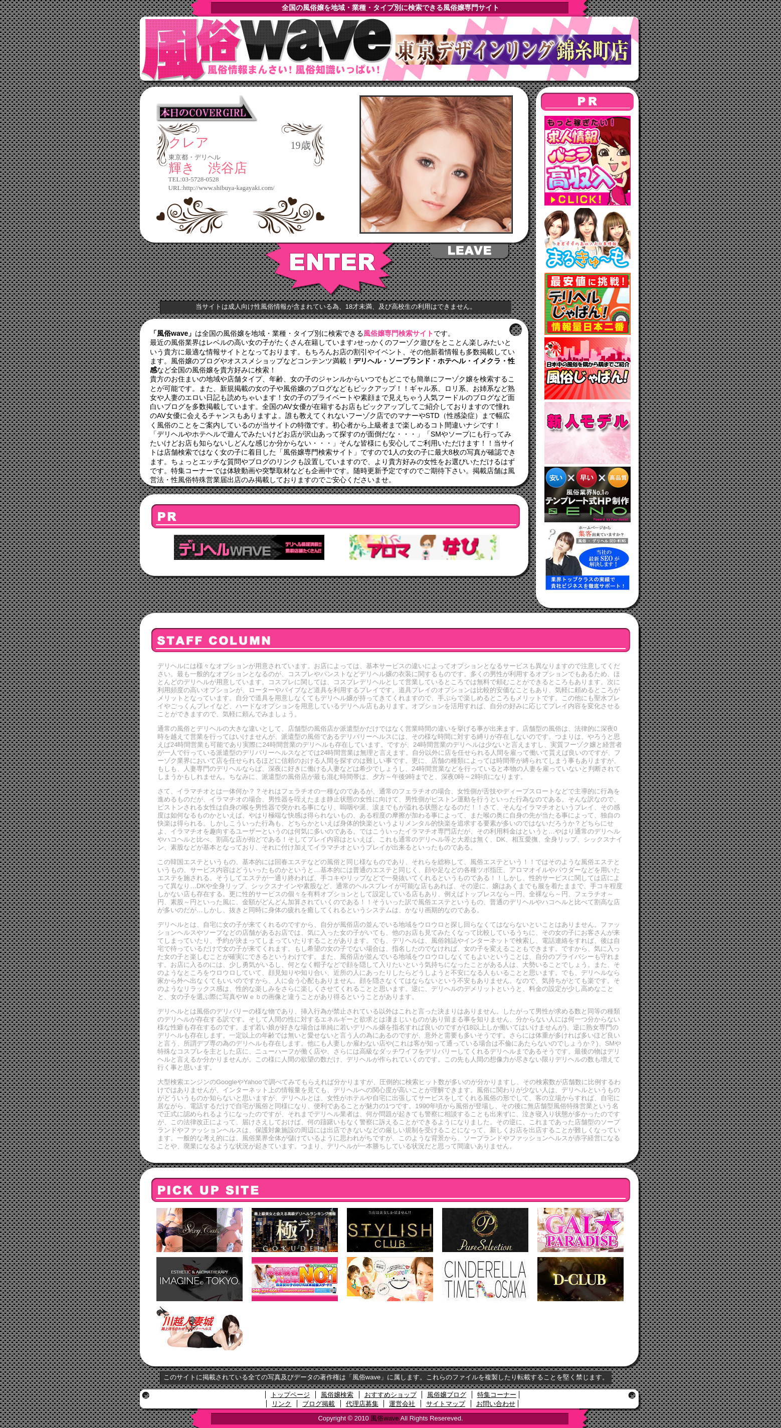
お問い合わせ (495, 1403)
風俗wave (384, 1418)
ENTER (330, 269)
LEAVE (470, 251)
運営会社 (402, 1403)
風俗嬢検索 (337, 1394)
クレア (188, 142)
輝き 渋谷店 (207, 168)
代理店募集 (362, 1403)
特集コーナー (496, 1394)
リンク (281, 1403)
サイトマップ (445, 1403)
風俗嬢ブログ (446, 1394)
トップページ (290, 1394)
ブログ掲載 (318, 1403)
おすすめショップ (390, 1394)
